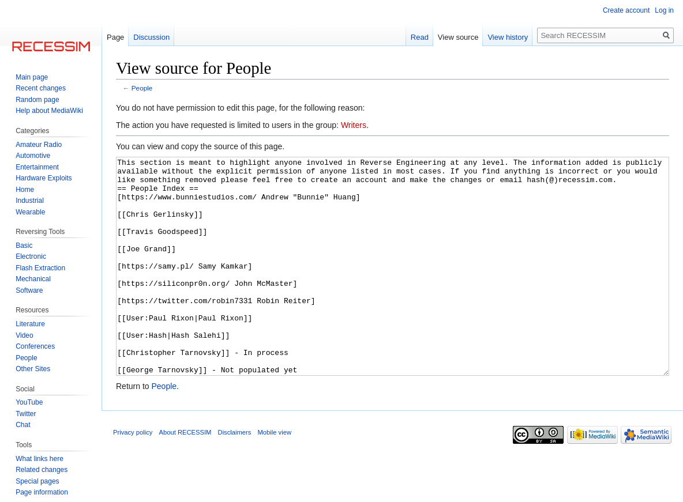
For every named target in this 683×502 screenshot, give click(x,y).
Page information (42, 492)
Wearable (30, 212)
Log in (664, 10)
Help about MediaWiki (49, 111)
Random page (37, 100)
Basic (24, 245)
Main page (32, 77)
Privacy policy (132, 475)
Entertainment (37, 167)
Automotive (33, 156)
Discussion (151, 37)
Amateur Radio (39, 145)
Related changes (41, 470)
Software (29, 290)
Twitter (26, 414)
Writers (353, 125)
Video (24, 335)
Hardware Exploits (44, 178)
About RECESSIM (185, 475)
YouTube (29, 402)
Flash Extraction (40, 268)
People (142, 88)
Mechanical (33, 279)
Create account (626, 10)
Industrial (30, 201)
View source (458, 37)
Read (420, 37)
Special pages (37, 481)
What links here (39, 459)
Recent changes (41, 88)
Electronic (31, 256)
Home (25, 190)
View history (507, 37)
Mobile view (274, 475)
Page (115, 37)
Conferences (35, 346)
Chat (23, 425)
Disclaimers (235, 475)
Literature (30, 324)
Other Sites (33, 369)
